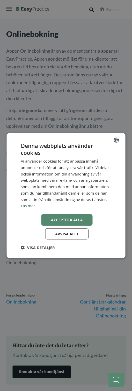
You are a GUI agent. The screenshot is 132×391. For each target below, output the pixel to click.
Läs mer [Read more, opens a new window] (28, 205)
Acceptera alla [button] (67, 219)
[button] (38, 247)
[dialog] (66, 195)
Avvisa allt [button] (67, 233)
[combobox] (116, 139)
